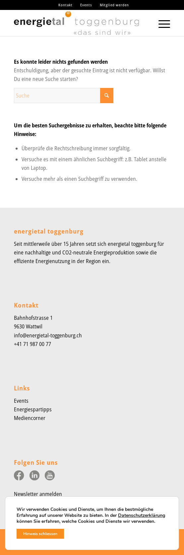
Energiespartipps (33, 409)
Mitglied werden (114, 4)
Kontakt (65, 4)
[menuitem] (65, 5)
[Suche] (63, 95)
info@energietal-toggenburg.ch (48, 335)
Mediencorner (29, 418)
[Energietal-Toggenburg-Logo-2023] (76, 23)
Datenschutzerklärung (141, 515)
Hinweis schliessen (40, 533)
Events (86, 4)
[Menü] (161, 23)
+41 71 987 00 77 (32, 344)
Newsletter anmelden (38, 494)
